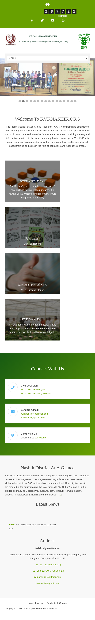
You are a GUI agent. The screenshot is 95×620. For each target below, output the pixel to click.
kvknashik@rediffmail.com (35, 413)
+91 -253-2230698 (33, 389)
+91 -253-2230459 (36, 393)
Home (31, 603)
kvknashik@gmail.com (33, 417)
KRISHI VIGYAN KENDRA (43, 36)
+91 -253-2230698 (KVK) (47, 564)
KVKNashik (55, 608)
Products (51, 603)
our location (41, 437)
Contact (63, 603)
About (40, 603)
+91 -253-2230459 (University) (47, 570)
